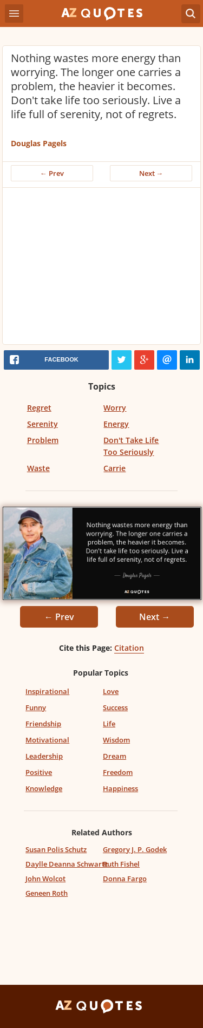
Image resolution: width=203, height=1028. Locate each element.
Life (109, 724)
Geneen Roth (46, 893)
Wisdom (116, 740)
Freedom (118, 772)
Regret (39, 408)
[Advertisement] (101, 268)
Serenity (42, 424)
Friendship (43, 724)
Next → (151, 173)
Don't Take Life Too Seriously (131, 446)
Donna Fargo (125, 878)
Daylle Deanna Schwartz (66, 864)
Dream (114, 756)
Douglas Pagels (39, 143)
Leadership (44, 756)
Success (115, 707)
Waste (38, 468)
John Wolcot (45, 878)
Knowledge (43, 788)
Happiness (120, 788)
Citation (129, 648)
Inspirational (47, 691)
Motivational (47, 740)
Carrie (114, 468)
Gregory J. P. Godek (135, 849)
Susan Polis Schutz (56, 849)
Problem (42, 440)
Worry (114, 408)
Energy (116, 424)
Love (111, 691)
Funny (35, 707)
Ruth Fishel (121, 864)
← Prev (52, 173)
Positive (38, 772)
